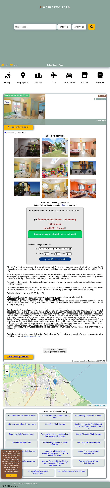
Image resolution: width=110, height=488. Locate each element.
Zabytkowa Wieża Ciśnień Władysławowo (88, 462)
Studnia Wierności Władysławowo (88, 434)
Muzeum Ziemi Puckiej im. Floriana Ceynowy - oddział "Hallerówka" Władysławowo (55, 463)
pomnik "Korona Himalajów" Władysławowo (88, 452)
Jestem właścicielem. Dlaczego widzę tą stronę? (55, 351)
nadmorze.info (55, 7)
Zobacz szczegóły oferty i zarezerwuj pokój (55, 234)
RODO (16, 471)
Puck (7, 102)
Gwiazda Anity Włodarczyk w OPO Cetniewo (55, 444)
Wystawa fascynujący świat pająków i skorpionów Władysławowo (55, 435)
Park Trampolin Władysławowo (88, 443)
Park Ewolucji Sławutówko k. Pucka (88, 416)
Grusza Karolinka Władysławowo (21, 434)
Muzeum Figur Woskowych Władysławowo (38, 472)
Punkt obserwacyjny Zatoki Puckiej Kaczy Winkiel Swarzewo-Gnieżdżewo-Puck (88, 426)
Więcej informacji (18, 127)
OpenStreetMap (100, 405)
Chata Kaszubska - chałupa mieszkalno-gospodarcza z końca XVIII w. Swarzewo (55, 453)
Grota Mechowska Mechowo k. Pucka (21, 416)
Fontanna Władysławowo (21, 443)
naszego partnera (32, 336)
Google (16, 453)
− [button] (7, 372)
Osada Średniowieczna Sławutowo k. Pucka (55, 417)
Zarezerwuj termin (18, 356)
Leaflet (90, 405)
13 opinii (64, 205)
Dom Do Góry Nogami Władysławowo (71, 471)
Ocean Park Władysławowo (55, 424)
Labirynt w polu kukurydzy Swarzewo (22, 424)
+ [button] (7, 367)
